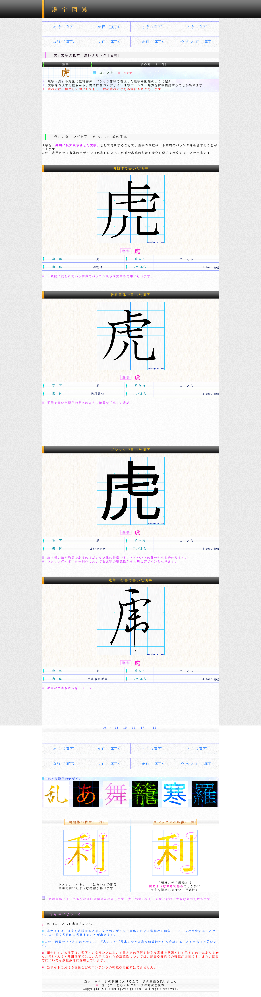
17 (143, 727)
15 (125, 727)
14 (117, 727)
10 (104, 727)
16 (134, 727)
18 (155, 727)
